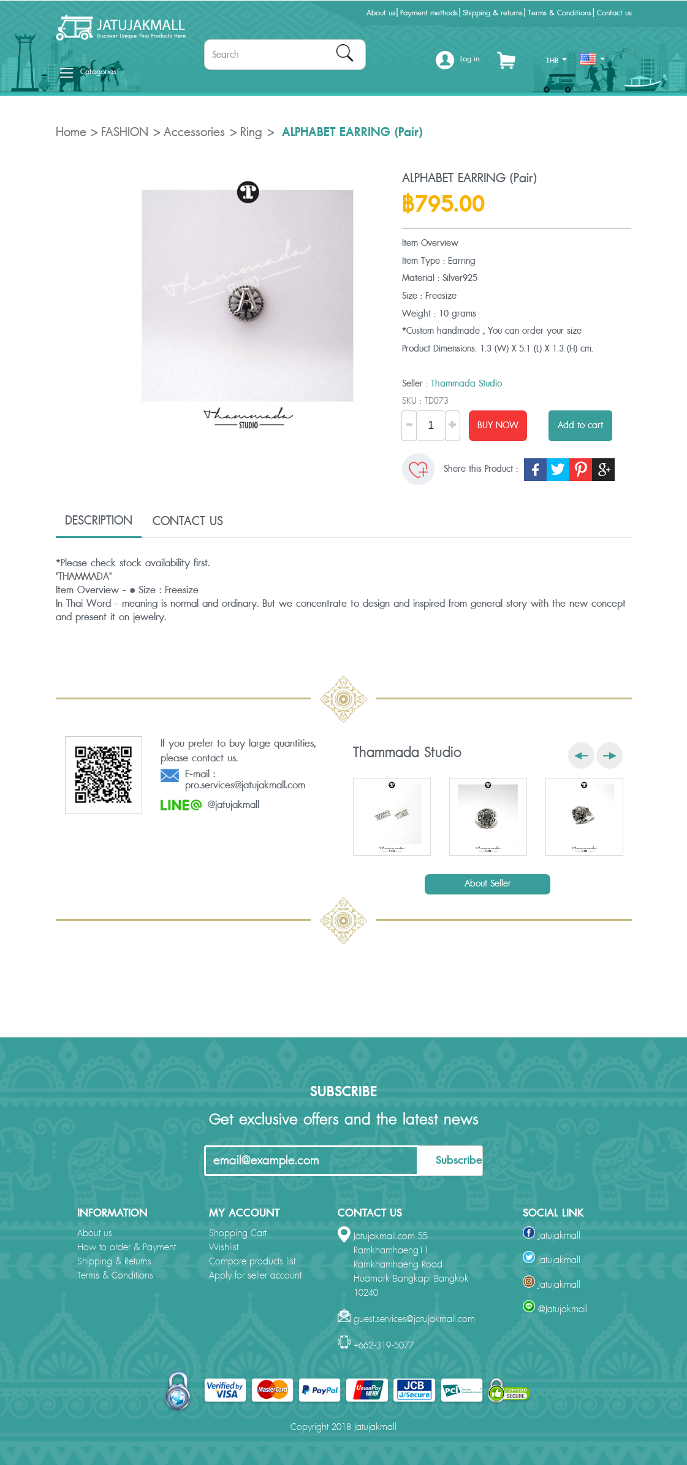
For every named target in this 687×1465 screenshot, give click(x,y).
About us (380, 13)
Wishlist (223, 1247)
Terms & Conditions (559, 13)
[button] (457, 63)
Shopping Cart (238, 1233)
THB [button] (556, 61)
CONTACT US (188, 521)
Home (71, 132)
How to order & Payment (126, 1247)
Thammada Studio (466, 383)
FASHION (124, 132)
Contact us (614, 13)
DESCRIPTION (98, 521)
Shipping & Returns (114, 1262)
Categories (88, 72)
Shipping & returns (493, 13)
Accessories (194, 132)
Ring (251, 132)
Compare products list (252, 1262)
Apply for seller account (255, 1276)
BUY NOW (497, 425)
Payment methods (429, 13)
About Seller (488, 883)
